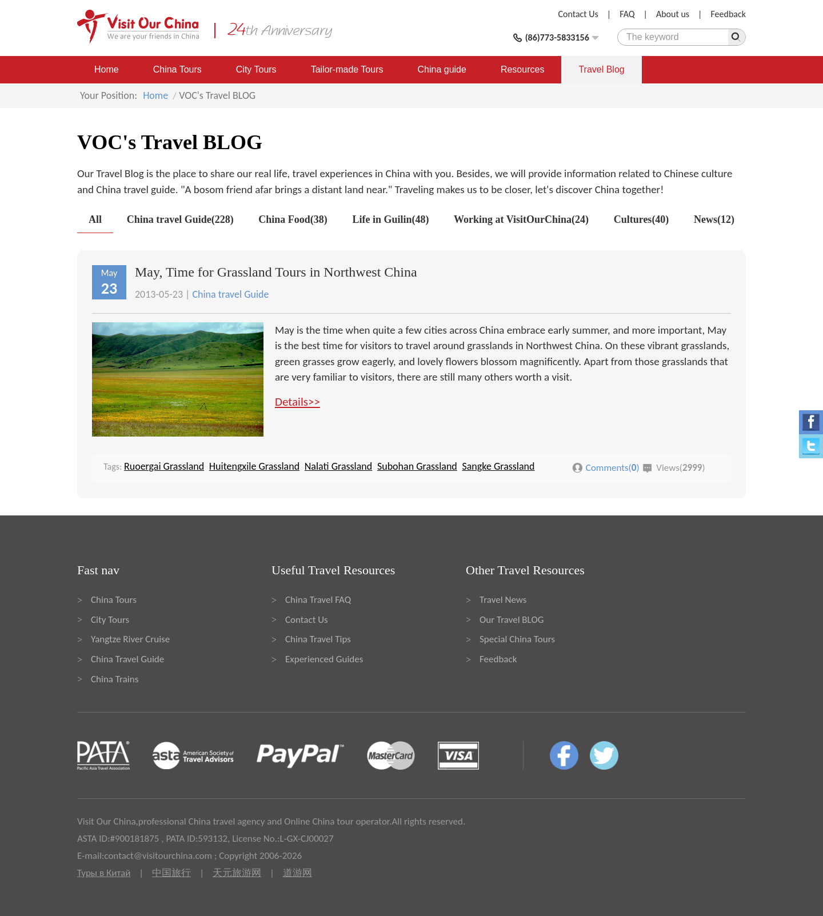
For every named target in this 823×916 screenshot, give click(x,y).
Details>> (297, 401)
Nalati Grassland (339, 466)
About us (672, 14)
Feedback (728, 14)
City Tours (256, 69)
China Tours (177, 69)
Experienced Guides (324, 659)
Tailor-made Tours (347, 69)
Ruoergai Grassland (164, 466)
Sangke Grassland (498, 466)
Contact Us (578, 14)
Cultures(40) (641, 219)
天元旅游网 (237, 873)
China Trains (114, 679)
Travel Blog (601, 69)
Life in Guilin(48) (390, 219)
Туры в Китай (103, 873)
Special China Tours (517, 639)
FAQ (627, 14)
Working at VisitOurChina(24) (521, 219)
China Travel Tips (318, 639)
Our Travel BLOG (512, 620)
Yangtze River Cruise (130, 639)
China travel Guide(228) (180, 219)
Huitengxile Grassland (254, 466)
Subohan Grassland (417, 466)
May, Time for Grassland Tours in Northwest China (276, 272)
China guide (442, 69)
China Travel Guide (127, 659)
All (95, 219)
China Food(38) (292, 219)
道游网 (297, 873)
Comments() (613, 468)
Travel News (503, 600)
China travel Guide (230, 294)
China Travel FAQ (318, 600)
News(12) (714, 219)
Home (106, 69)
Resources (522, 69)
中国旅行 (171, 873)
